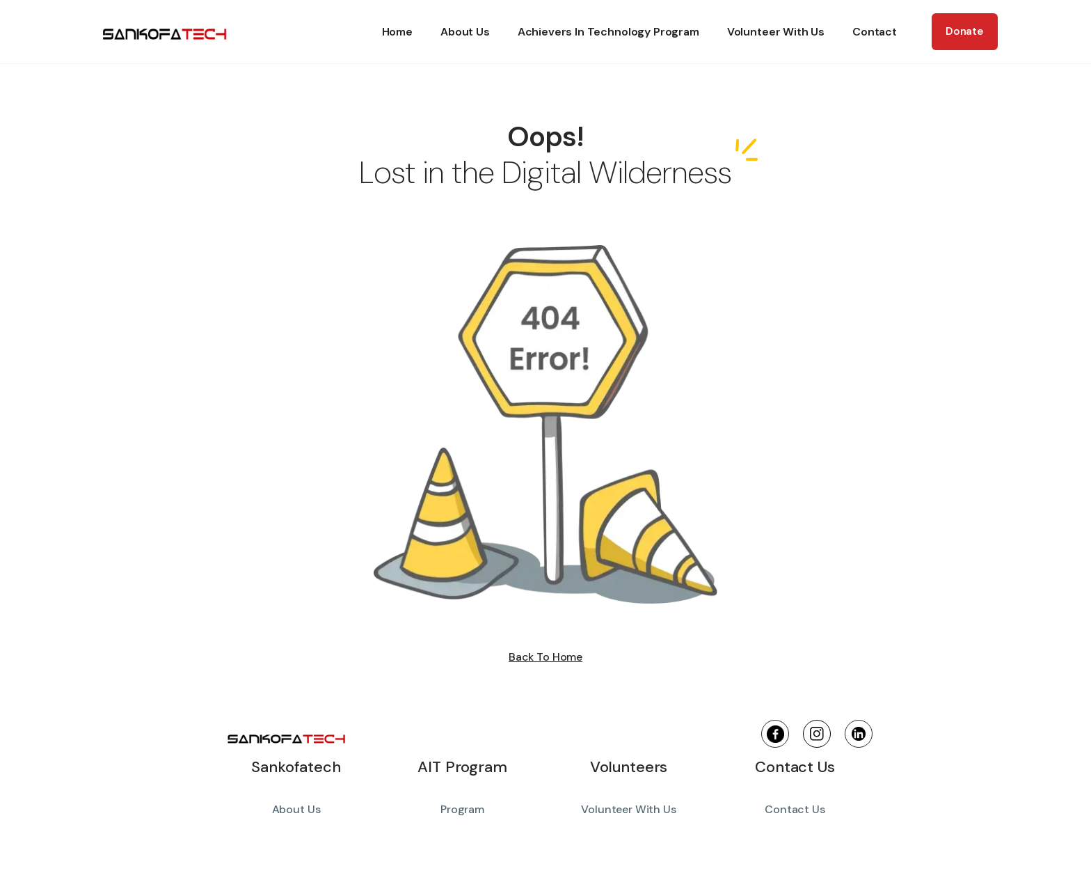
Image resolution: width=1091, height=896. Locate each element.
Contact (874, 31)
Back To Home (545, 657)
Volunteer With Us (776, 31)
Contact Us (795, 809)
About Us (465, 31)
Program (462, 809)
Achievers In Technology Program (608, 31)
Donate (965, 31)
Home (397, 31)
